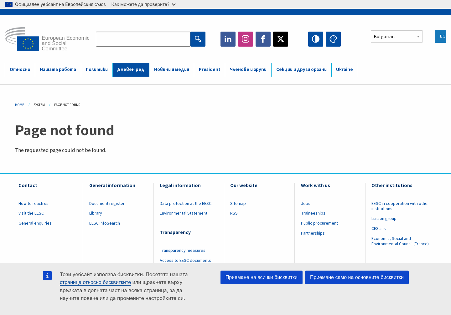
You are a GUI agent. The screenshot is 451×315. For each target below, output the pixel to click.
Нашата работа (58, 69)
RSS (234, 213)
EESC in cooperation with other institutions (400, 206)
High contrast (315, 39)
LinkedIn (228, 39)
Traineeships (313, 213)
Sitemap (238, 204)
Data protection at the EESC (185, 204)
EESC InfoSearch (104, 223)
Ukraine (344, 69)
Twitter (280, 39)
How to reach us (33, 204)
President (209, 69)
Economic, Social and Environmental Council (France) (400, 241)
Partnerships (313, 233)
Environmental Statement (183, 213)
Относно (20, 69)
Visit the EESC (31, 213)
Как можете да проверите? (143, 4)
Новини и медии (171, 69)
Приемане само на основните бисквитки (357, 277)
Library (95, 213)
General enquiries (35, 223)
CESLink (378, 229)
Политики (97, 69)
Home (19, 105)
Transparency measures (182, 250)
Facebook (263, 39)
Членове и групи (248, 69)
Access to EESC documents (185, 260)
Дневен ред (130, 69)
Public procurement (319, 223)
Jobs (305, 204)
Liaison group (384, 219)
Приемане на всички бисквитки (262, 277)
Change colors (333, 39)
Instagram (245, 39)
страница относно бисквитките (95, 282)
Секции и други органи (301, 69)
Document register (107, 204)
